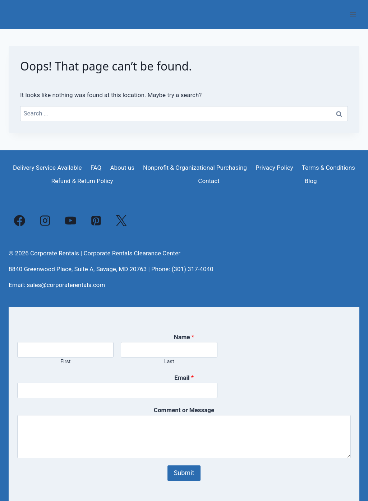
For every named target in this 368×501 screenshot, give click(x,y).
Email (184, 377)
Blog (311, 181)
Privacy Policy (274, 167)
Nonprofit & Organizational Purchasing (195, 167)
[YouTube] (71, 220)
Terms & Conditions (328, 167)
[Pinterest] (96, 220)
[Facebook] (20, 220)
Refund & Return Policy (82, 181)
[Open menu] (352, 14)
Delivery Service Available (47, 167)
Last (169, 362)
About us (122, 167)
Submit (184, 473)
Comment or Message (184, 410)
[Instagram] (45, 220)
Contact (208, 181)
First (65, 362)
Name (184, 337)
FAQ (96, 167)
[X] (121, 220)
